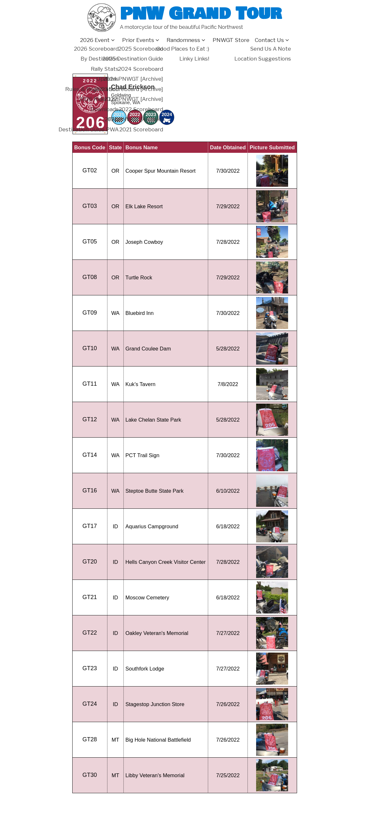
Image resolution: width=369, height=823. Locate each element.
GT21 (89, 597)
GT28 (89, 739)
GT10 (89, 348)
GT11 (89, 384)
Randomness (183, 40)
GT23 (89, 668)
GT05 (89, 241)
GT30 (89, 775)
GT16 (89, 490)
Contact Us (269, 40)
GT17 (89, 526)
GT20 (89, 561)
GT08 (89, 277)
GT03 (89, 206)
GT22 (89, 633)
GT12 (89, 419)
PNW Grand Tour (201, 13)
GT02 (89, 170)
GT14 (89, 455)
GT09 (89, 312)
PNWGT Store (231, 40)
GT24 (89, 704)
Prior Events (138, 40)
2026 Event (95, 40)
